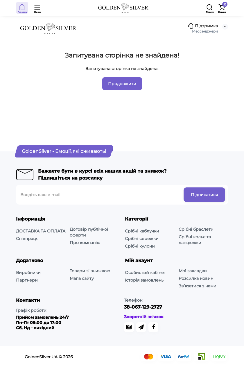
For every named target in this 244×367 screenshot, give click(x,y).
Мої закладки (193, 270)
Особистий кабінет (145, 272)
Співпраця (27, 238)
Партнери (27, 280)
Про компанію (85, 242)
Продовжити (122, 83)
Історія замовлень (144, 280)
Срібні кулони (140, 246)
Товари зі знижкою (90, 270)
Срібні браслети (196, 229)
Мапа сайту (82, 278)
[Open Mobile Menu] (37, 8)
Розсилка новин (196, 278)
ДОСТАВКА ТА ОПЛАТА (40, 231)
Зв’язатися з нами (197, 286)
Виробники (28, 272)
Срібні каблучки (142, 231)
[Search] (210, 8)
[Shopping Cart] (222, 8)
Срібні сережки (142, 238)
